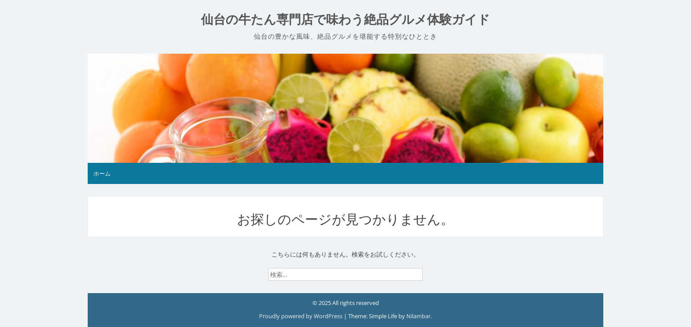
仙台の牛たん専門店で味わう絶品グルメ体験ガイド (345, 19)
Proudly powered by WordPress (301, 316)
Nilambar (418, 316)
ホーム (102, 173)
